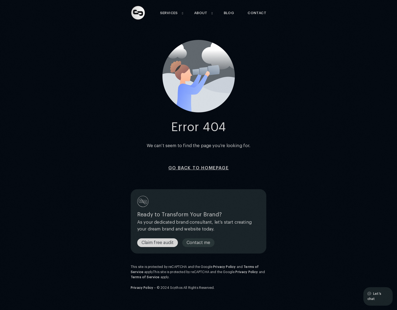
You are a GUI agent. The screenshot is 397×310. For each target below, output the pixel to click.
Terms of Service (145, 277)
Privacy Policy (224, 266)
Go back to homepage (198, 168)
